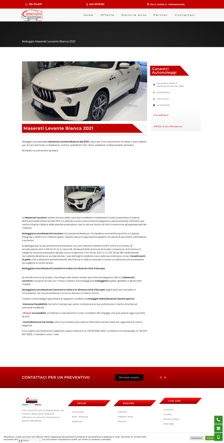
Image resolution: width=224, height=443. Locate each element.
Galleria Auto (134, 15)
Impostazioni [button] (196, 438)
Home (89, 15)
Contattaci (185, 15)
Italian (24, 440)
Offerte (107, 15)
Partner (161, 15)
